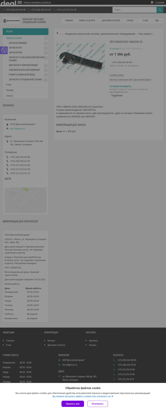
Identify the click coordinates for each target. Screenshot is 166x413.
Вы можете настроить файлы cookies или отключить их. (82, 396)
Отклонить (97, 404)
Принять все (73, 404)
